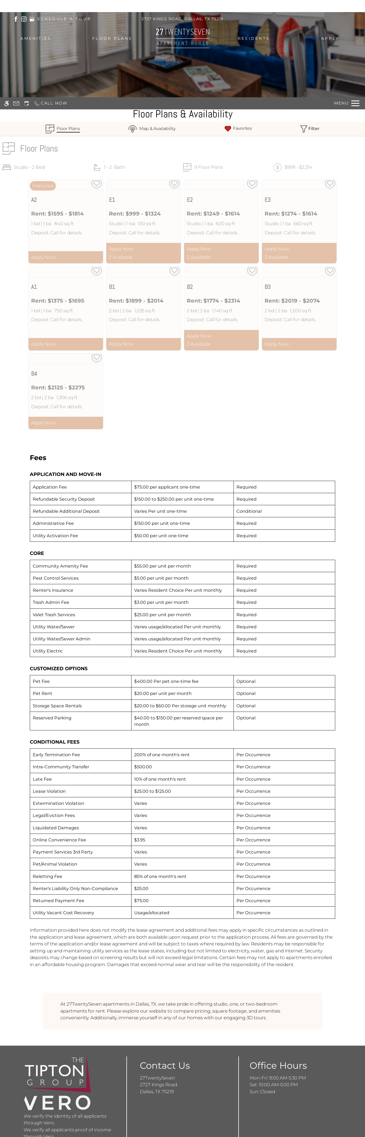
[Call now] (51, 6)
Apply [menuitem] (330, 38)
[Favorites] (238, 129)
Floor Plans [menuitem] (112, 38)
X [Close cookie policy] (358, 1114)
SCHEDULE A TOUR (64, 18)
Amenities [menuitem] (35, 38)
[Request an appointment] (26, 6)
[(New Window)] (16, 18)
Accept (296, 1121)
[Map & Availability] (152, 129)
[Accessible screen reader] (6, 6)
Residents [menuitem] (254, 38)
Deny (323, 1121)
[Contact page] (16, 6)
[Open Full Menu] (346, 6)
